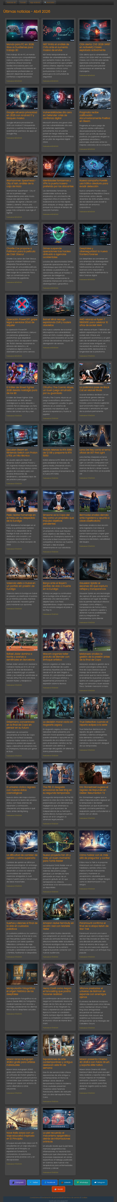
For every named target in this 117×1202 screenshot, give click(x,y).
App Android (35, 2)
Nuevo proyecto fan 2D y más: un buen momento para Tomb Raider (57, 857)
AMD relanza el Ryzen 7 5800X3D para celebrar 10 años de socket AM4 (93, 322)
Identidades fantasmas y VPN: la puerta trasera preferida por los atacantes (58, 183)
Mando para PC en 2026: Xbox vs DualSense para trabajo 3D (20, 47)
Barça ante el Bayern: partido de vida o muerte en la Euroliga (57, 586)
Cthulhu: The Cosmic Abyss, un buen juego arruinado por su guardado (58, 390)
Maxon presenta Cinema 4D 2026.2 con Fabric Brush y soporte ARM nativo (94, 1062)
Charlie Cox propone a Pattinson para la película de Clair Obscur (21, 251)
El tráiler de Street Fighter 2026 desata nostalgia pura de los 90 (22, 390)
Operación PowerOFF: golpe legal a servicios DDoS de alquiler (22, 322)
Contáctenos (35, 1197)
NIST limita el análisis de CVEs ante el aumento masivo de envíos (56, 47)
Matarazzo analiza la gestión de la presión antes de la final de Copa (94, 656)
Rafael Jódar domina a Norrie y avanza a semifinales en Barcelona (21, 656)
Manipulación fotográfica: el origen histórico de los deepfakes (21, 991)
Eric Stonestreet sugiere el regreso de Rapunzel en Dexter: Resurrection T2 (93, 790)
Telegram (99, 1182)
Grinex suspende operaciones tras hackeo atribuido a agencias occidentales (57, 253)
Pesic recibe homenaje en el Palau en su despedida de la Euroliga (21, 517)
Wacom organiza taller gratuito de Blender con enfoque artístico (56, 656)
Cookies (84, 1197)
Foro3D (23, 2)
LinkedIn (66, 1182)
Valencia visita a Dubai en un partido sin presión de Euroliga (21, 586)
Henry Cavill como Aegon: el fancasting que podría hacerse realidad (57, 991)
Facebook (49, 1182)
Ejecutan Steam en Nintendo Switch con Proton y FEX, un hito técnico (22, 452)
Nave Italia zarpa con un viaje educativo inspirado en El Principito (20, 1135)
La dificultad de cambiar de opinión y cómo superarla (22, 856)
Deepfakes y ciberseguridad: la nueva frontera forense (93, 251)
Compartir (18, 1182)
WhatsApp (82, 1182)
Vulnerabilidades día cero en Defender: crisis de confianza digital (57, 115)
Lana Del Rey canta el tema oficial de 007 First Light (94, 451)
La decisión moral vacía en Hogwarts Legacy (58, 723)
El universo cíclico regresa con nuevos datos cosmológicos (21, 790)
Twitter (33, 1182)
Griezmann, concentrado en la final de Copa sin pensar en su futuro (20, 724)
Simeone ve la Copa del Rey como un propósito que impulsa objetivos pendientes (58, 519)
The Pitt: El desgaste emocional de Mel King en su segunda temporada (57, 790)
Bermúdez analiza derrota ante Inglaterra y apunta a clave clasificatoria (94, 517)
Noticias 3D (11, 2)
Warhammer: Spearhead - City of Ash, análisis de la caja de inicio (21, 183)
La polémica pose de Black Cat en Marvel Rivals (94, 389)
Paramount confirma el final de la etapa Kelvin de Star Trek (93, 926)
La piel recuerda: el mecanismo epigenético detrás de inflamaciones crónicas (56, 1137)
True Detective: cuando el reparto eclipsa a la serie (93, 723)
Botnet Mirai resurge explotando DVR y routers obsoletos (57, 322)
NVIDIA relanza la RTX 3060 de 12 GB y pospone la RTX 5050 (57, 452)
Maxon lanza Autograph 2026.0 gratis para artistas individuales (21, 1062)
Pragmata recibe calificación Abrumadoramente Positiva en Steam (94, 117)
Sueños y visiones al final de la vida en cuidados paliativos (22, 926)
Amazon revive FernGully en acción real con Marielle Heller (58, 926)
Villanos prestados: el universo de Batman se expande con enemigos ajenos (92, 993)
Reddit (58, 1189)
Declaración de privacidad (51, 1197)
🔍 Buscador (49, 2)
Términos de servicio (72, 1197)
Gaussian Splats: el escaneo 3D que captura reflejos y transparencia (93, 586)
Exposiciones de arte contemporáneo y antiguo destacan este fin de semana (58, 1063)
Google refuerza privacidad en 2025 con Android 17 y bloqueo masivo (22, 115)
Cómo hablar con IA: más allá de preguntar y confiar (94, 856)
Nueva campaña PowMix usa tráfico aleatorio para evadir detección (93, 183)
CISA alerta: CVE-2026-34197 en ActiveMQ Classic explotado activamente (94, 47)
